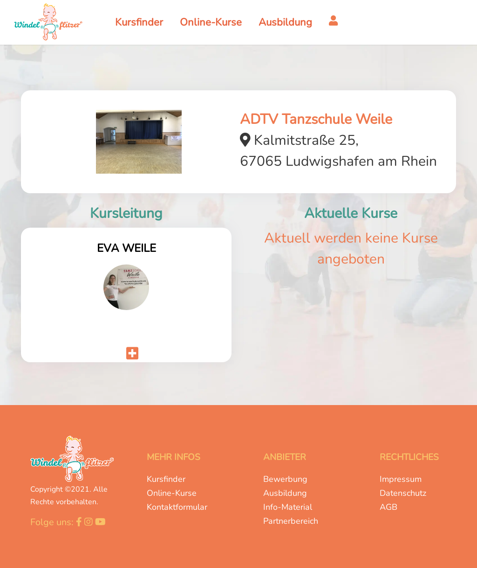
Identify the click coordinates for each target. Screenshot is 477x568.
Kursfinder (166, 479)
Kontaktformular (177, 507)
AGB (388, 507)
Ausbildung (285, 493)
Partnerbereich (290, 521)
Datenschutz (403, 493)
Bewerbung (285, 479)
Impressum (401, 479)
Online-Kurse (172, 493)
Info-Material (287, 507)
